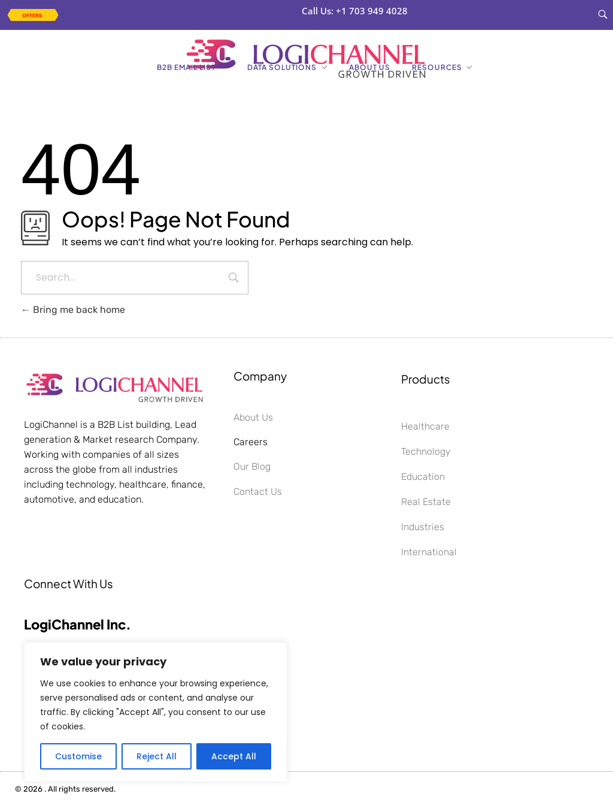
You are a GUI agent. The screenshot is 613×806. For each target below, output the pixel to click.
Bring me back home (73, 309)
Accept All (233, 756)
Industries (422, 527)
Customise (78, 756)
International (429, 552)
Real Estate (426, 501)
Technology (426, 451)
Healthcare (425, 426)
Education (423, 476)
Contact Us (257, 491)
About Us (253, 417)
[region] (155, 712)
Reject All (156, 756)
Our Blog (252, 466)
